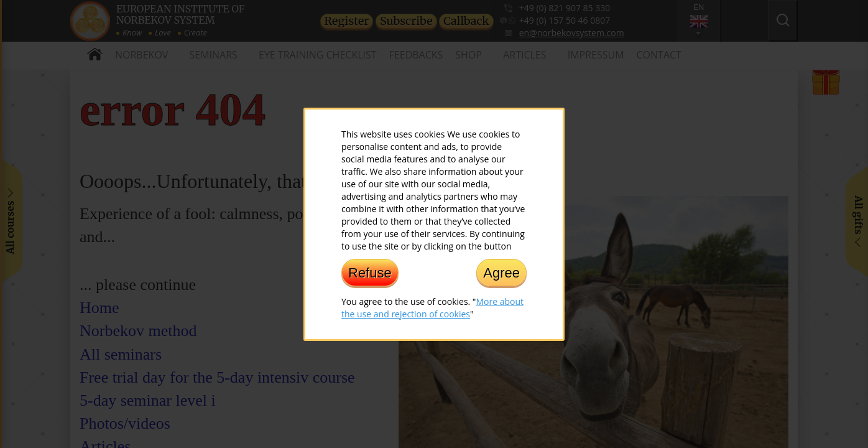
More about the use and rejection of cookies (432, 307)
